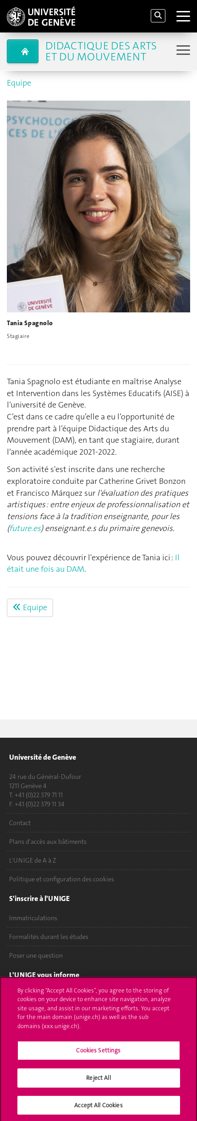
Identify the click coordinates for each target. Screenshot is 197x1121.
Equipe (19, 82)
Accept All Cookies (98, 1108)
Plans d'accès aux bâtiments (48, 841)
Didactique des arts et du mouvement (101, 51)
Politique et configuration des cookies (61, 879)
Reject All (98, 1080)
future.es (25, 528)
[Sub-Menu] (182, 51)
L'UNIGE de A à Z (32, 860)
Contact (20, 823)
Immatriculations (33, 918)
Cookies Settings (98, 1053)
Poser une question (36, 955)
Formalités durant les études (48, 937)
